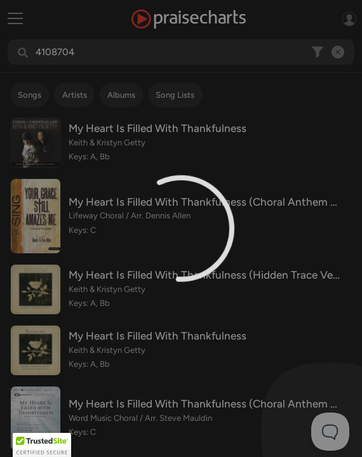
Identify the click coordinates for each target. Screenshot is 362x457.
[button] (42, 445)
